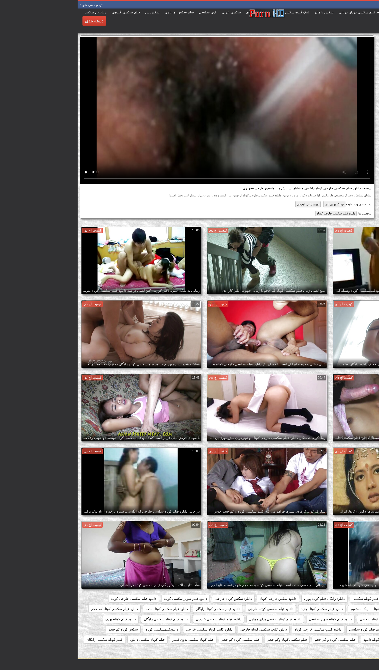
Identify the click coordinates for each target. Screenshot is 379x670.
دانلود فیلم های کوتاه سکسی (302, 619)
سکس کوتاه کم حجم (46, 629)
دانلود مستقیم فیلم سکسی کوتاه (348, 629)
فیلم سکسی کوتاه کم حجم (163, 639)
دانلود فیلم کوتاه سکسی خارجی (141, 619)
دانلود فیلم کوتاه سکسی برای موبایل (197, 619)
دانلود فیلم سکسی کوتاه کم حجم (36, 609)
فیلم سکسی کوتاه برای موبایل (349, 639)
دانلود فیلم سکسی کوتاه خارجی (193, 609)
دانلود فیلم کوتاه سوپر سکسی (252, 619)
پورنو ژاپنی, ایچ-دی (230, 204)
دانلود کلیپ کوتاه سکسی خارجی (131, 629)
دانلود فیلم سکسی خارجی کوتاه (258, 213)
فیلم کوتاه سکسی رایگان (27, 639)
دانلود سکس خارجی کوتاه (200, 599)
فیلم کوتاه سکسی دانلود (70, 639)
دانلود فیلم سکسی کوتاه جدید (244, 609)
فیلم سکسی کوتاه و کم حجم (257, 639)
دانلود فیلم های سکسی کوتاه (351, 619)
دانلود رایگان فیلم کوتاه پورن (246, 599)
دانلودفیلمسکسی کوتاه (84, 629)
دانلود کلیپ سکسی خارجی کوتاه (240, 629)
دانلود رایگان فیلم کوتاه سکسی (297, 599)
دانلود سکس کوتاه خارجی (155, 599)
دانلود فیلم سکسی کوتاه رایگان (140, 609)
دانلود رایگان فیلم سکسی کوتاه (349, 599)
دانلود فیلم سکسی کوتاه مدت (89, 609)
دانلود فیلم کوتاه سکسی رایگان (88, 619)
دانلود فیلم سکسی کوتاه (354, 609)
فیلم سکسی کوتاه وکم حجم (210, 639)
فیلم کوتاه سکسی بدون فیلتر (115, 639)
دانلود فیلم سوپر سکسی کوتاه (107, 599)
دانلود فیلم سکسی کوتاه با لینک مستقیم (301, 609)
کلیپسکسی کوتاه (359, 650)
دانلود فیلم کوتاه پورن (43, 619)
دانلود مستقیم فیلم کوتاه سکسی (294, 629)
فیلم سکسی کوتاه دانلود (303, 639)
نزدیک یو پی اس (256, 204)
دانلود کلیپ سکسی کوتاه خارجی (186, 629)
